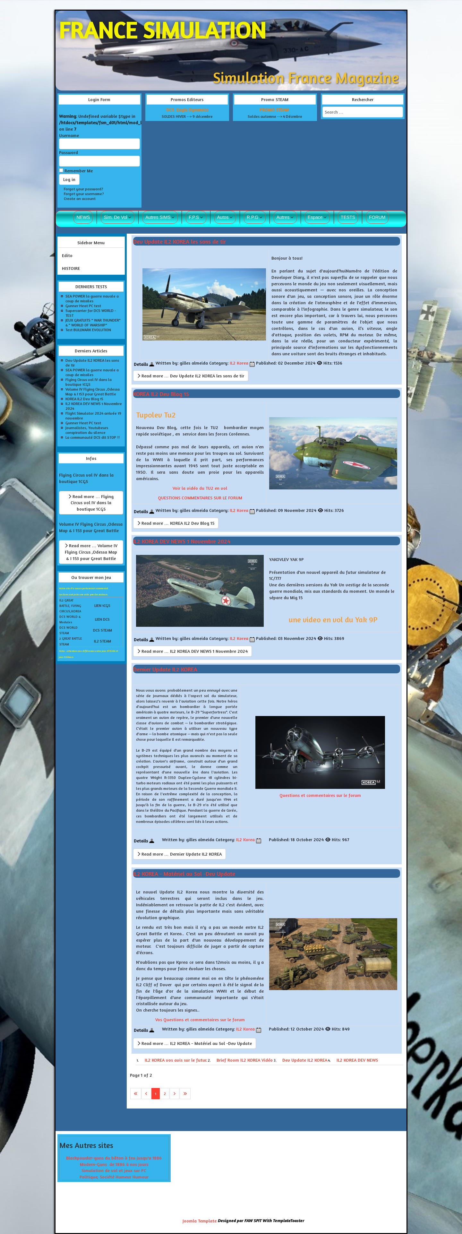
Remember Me (78, 170)
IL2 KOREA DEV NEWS (357, 1060)
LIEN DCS (102, 619)
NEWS (83, 217)
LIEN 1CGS (102, 605)
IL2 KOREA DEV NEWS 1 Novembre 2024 (181, 540)
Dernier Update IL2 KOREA (165, 668)
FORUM (377, 217)
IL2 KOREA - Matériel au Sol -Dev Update (184, 873)
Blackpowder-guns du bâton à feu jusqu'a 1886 (114, 1158)
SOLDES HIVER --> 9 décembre (187, 116)
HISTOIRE (71, 268)
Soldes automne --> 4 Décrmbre (275, 116)
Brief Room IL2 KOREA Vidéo (245, 1060)
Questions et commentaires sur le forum (320, 795)
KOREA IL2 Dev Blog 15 (161, 393)
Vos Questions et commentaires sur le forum (200, 1019)
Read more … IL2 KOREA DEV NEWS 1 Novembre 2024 (192, 651)
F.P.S (194, 217)
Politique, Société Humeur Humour (114, 1176)
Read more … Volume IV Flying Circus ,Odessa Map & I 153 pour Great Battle (91, 552)
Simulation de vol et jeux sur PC (113, 1170)
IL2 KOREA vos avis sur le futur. (176, 1060)
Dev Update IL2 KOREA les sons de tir (179, 241)
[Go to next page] (174, 1093)
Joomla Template (200, 1220)
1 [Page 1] (155, 1093)
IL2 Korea (239, 363)
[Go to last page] (185, 1093)
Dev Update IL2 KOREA (304, 1060)
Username (69, 135)
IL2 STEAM (102, 641)
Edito (67, 255)
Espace (315, 217)
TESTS (348, 217)
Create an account (80, 198)
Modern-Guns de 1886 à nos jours (114, 1164)
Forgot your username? (84, 193)
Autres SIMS (158, 217)
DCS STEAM (102, 630)
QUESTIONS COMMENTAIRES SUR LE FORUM (200, 497)
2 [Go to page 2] (165, 1093)
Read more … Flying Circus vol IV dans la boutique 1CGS (91, 503)
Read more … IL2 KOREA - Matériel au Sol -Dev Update (194, 1043)
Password (68, 152)
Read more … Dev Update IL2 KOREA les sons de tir (190, 375)
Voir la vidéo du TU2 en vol (200, 488)
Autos (223, 217)
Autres (283, 217)
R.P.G (252, 217)
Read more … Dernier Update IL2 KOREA (179, 854)
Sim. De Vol (115, 217)
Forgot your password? (83, 188)
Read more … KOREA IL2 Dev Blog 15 (175, 523)
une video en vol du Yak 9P (333, 619)
